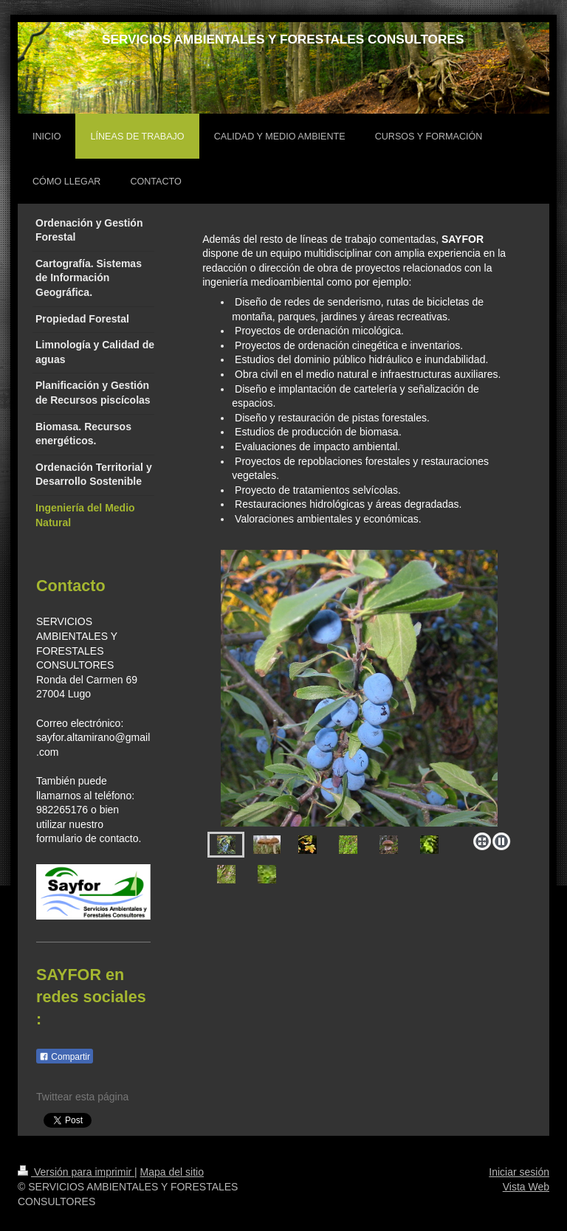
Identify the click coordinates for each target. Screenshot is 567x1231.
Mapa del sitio (172, 1172)
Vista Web (526, 1187)
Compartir (64, 1057)
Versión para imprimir (76, 1172)
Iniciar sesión (519, 1172)
